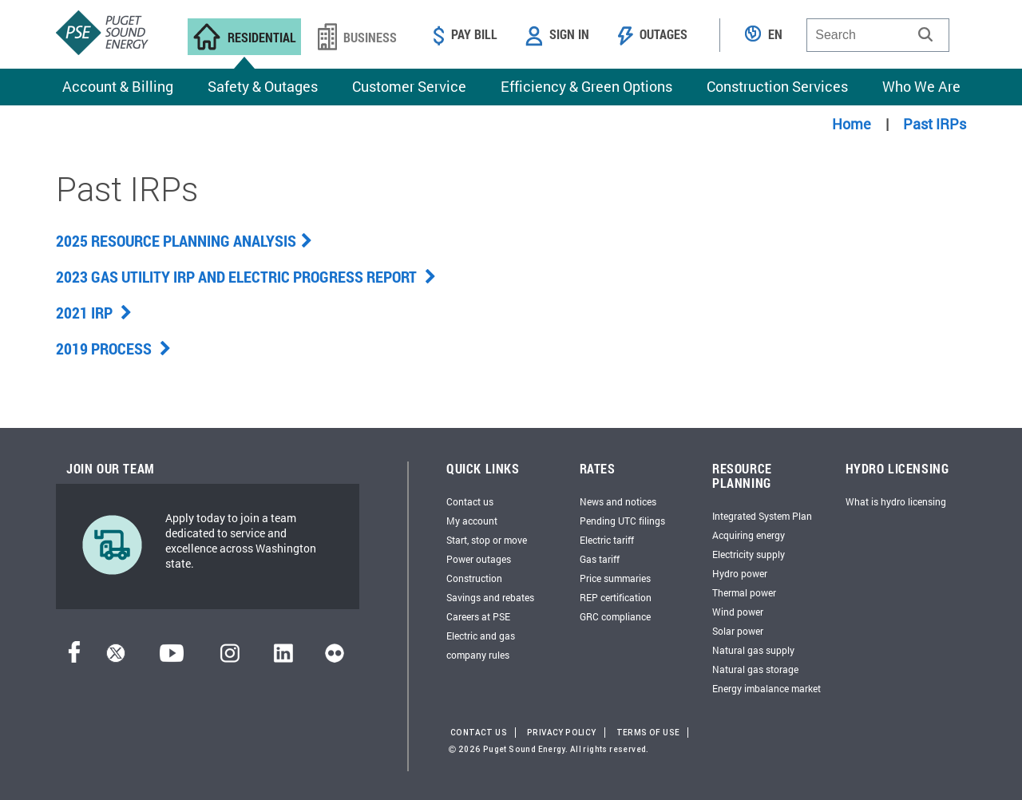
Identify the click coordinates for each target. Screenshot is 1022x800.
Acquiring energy (748, 535)
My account (471, 520)
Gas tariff (600, 558)
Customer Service (409, 86)
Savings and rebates (490, 597)
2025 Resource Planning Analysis (184, 240)
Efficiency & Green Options (586, 86)
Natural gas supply (753, 650)
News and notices (618, 501)
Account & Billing (117, 86)
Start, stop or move (486, 539)
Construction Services (777, 86)
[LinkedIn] (283, 657)
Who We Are (921, 86)
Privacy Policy (561, 732)
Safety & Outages (263, 86)
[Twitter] (115, 657)
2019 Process (113, 348)
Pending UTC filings (622, 520)
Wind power (737, 611)
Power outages (478, 558)
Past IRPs (934, 123)
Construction (474, 578)
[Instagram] (230, 657)
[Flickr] (334, 657)
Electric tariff (607, 539)
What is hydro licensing (896, 501)
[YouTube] (172, 657)
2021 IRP (94, 312)
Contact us (469, 501)
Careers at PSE (478, 616)
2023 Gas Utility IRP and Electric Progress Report (246, 276)
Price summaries (615, 578)
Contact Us (478, 732)
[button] (925, 34)
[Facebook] (74, 657)
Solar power (737, 630)
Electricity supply (748, 554)
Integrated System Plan (762, 515)
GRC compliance (615, 616)
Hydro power (739, 573)
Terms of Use (648, 732)
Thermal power (744, 592)
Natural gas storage (755, 669)
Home (851, 123)
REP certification (616, 597)
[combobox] (878, 35)
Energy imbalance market (766, 688)
